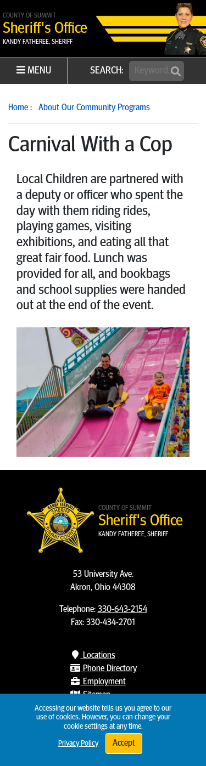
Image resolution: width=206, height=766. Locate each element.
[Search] (156, 71)
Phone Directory (103, 669)
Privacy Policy (78, 744)
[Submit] (176, 71)
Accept (124, 743)
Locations (92, 655)
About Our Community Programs (94, 108)
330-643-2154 (122, 609)
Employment (98, 682)
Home (18, 108)
